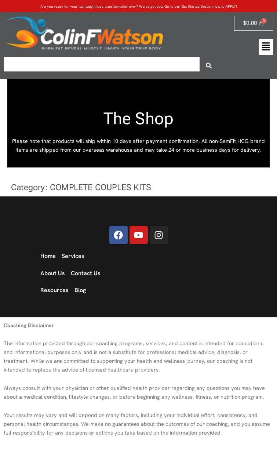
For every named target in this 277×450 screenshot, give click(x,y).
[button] (266, 47)
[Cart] (253, 23)
